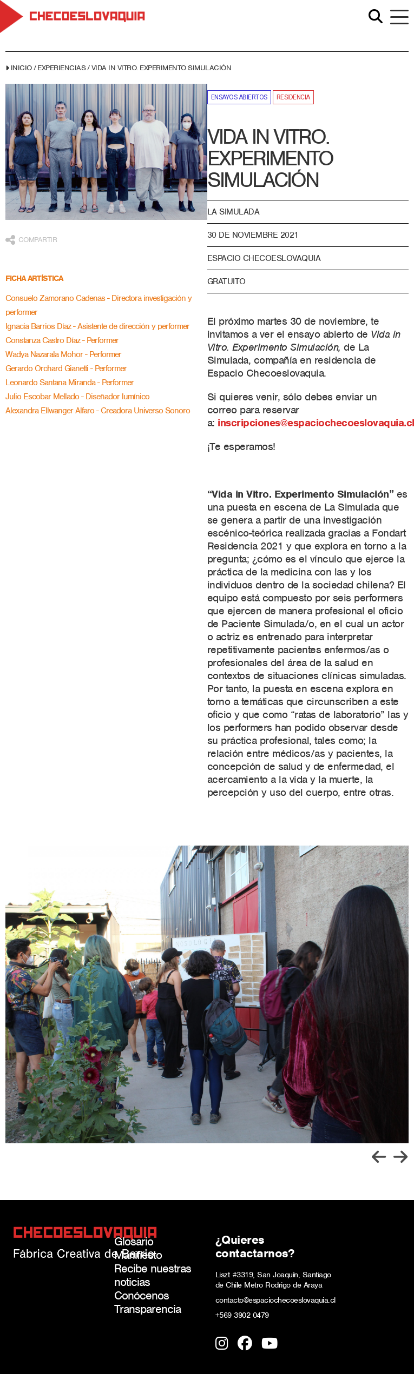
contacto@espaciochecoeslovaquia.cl (275, 1300)
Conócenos (141, 1295)
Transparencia (147, 1309)
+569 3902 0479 (242, 1315)
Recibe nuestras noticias (152, 1275)
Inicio (21, 67)
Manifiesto (138, 1255)
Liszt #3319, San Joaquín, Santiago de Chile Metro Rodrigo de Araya (273, 1280)
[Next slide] (400, 1157)
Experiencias (61, 67)
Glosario (133, 1241)
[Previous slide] (379, 1157)
